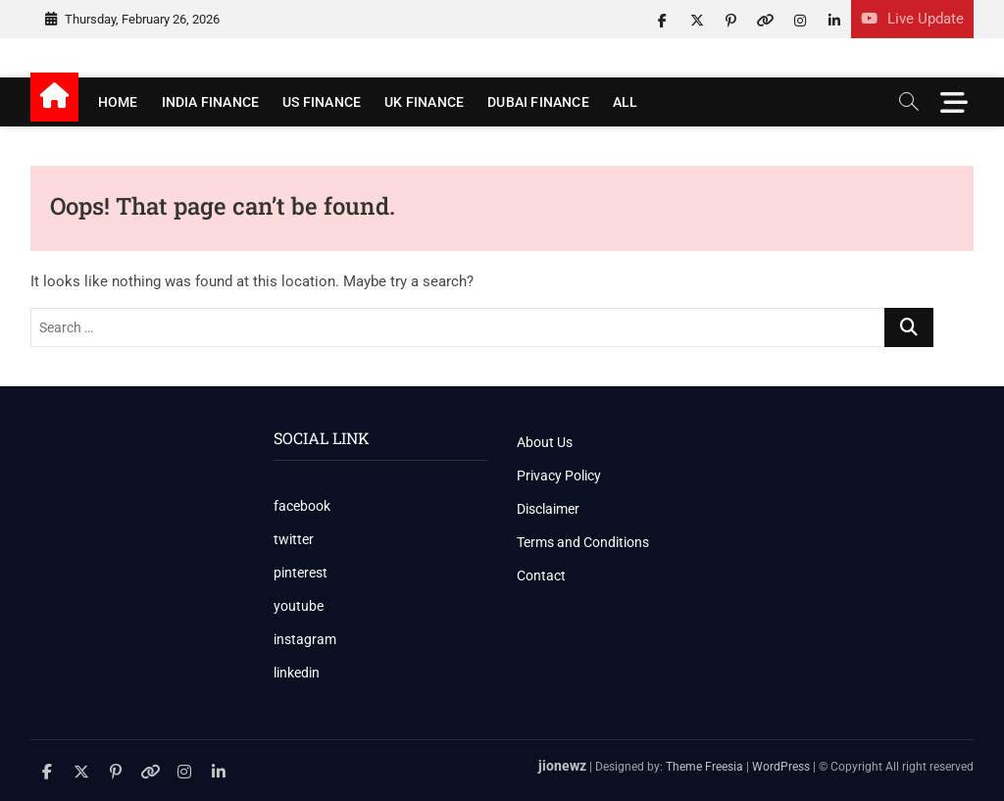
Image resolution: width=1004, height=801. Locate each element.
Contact (541, 575)
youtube (299, 606)
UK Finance (424, 102)
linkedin (297, 672)
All (625, 102)
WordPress (781, 767)
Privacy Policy (559, 475)
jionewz (562, 766)
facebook (302, 506)
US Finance (321, 102)
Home (118, 102)
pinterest (300, 572)
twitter (294, 539)
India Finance (211, 102)
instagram (305, 639)
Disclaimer (548, 509)
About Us (545, 442)
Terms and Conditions (583, 542)
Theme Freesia (704, 767)
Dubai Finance (538, 102)
